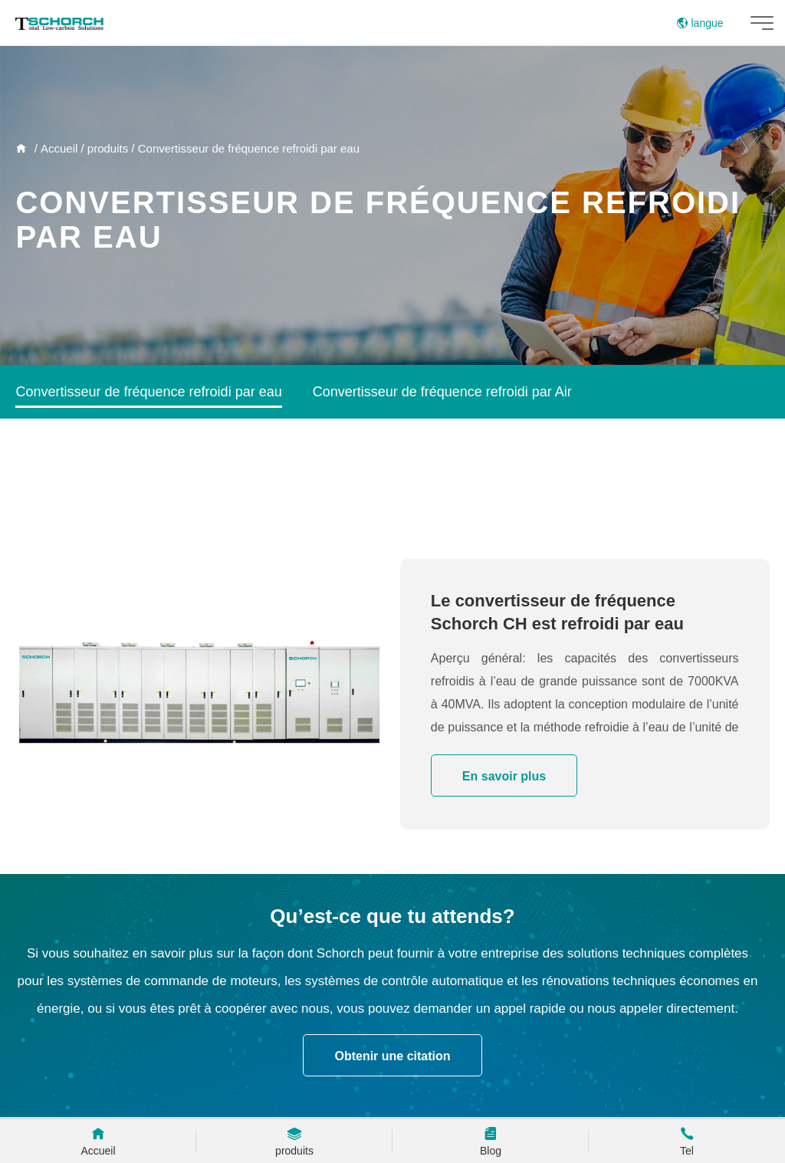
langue (700, 23)
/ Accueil (54, 148)
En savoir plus (504, 776)
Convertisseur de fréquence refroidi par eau (148, 391)
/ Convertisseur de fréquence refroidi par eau (244, 148)
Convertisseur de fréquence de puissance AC (153, 446)
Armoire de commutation (399, 446)
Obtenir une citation (392, 1056)
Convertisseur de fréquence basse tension (144, 500)
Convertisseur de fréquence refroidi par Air (442, 391)
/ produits (102, 148)
